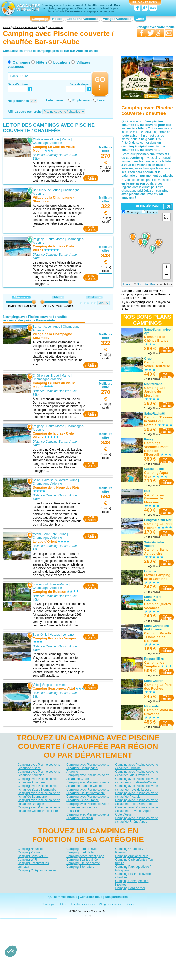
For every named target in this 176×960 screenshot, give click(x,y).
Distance (21, 297)
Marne (66, 139)
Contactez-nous (91, 897)
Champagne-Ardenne (47, 143)
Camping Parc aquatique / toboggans (133, 868)
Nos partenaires (116, 897)
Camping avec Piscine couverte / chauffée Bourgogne (39, 794)
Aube (56, 190)
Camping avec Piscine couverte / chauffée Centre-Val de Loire (39, 809)
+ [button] (166, 267)
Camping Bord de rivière (82, 849)
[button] (11, 951)
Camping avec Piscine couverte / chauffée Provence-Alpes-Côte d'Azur (136, 811)
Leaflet (127, 284)
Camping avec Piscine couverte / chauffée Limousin (87, 816)
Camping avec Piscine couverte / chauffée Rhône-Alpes (136, 819)
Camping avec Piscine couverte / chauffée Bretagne (39, 802)
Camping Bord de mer (130, 888)
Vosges (55, 634)
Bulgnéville (40, 634)
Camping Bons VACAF (33, 856)
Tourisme (152, 212)
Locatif (102, 100)
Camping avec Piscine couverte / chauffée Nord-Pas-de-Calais (136, 780)
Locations (61, 62)
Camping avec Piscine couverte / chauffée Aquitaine (39, 773)
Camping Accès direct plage (85, 856)
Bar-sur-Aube (42, 190)
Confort (94, 297)
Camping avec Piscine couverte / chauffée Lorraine (136, 766)
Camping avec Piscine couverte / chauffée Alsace (39, 766)
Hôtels (57, 19)
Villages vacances (117, 19)
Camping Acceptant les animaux (33, 865)
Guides (130, 904)
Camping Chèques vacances (37, 870)
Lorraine (68, 634)
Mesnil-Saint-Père (45, 534)
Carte (140, 19)
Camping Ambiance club (131, 856)
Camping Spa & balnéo (82, 859)
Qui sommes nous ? (62, 897)
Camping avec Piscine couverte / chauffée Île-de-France (87, 798)
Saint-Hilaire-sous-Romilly (50, 480)
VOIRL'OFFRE (90, 178)
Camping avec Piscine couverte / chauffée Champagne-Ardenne (87, 768)
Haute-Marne (55, 239)
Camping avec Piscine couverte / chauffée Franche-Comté (87, 784)
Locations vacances (82, 19)
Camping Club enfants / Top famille (134, 861)
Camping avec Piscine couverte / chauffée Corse (87, 777)
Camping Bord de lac (80, 852)
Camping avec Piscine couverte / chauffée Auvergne (39, 780)
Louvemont (40, 584)
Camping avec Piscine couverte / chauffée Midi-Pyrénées (136, 773)
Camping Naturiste (30, 849)
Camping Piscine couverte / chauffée (133, 875)
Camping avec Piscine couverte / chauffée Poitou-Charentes (136, 802)
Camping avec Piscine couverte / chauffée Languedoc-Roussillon (87, 807)
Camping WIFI (27, 859)
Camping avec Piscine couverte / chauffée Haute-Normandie (87, 791)
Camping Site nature (80, 867)
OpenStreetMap (147, 284)
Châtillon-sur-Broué (46, 139)
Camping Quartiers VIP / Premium (131, 850)
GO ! (100, 83)
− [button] (166, 275)
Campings (40, 19)
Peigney (38, 239)
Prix (58, 297)
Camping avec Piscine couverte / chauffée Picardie (136, 794)
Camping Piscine (29, 852)
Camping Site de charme (83, 863)
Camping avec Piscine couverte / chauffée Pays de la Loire (136, 787)
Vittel (36, 685)
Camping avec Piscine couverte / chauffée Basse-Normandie (39, 787)
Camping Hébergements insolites (131, 882)
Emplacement (82, 100)
